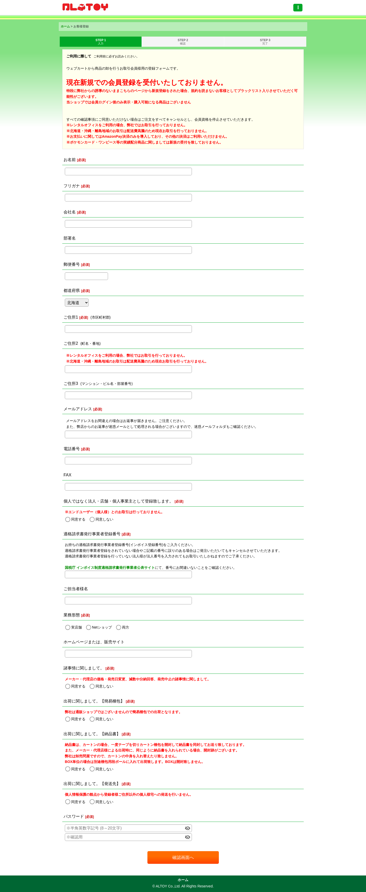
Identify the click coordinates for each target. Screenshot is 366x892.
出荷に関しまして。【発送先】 (92, 783)
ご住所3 (71, 383)
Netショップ (102, 627)
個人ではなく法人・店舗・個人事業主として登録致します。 (118, 501)
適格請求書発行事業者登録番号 (92, 533)
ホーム (183, 880)
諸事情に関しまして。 (84, 668)
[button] (297, 7)
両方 (125, 627)
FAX (67, 475)
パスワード (74, 816)
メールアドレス (78, 408)
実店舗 (76, 627)
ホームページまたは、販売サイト (94, 641)
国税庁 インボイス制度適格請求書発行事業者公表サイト (110, 568)
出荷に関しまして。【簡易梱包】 (94, 701)
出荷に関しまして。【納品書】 (92, 733)
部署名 (70, 238)
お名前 (70, 159)
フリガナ (72, 185)
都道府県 (72, 290)
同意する (78, 519)
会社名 (70, 212)
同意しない (104, 519)
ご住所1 (71, 317)
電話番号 (72, 448)
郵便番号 (72, 264)
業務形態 (72, 615)
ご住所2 (71, 343)
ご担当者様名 (76, 588)
